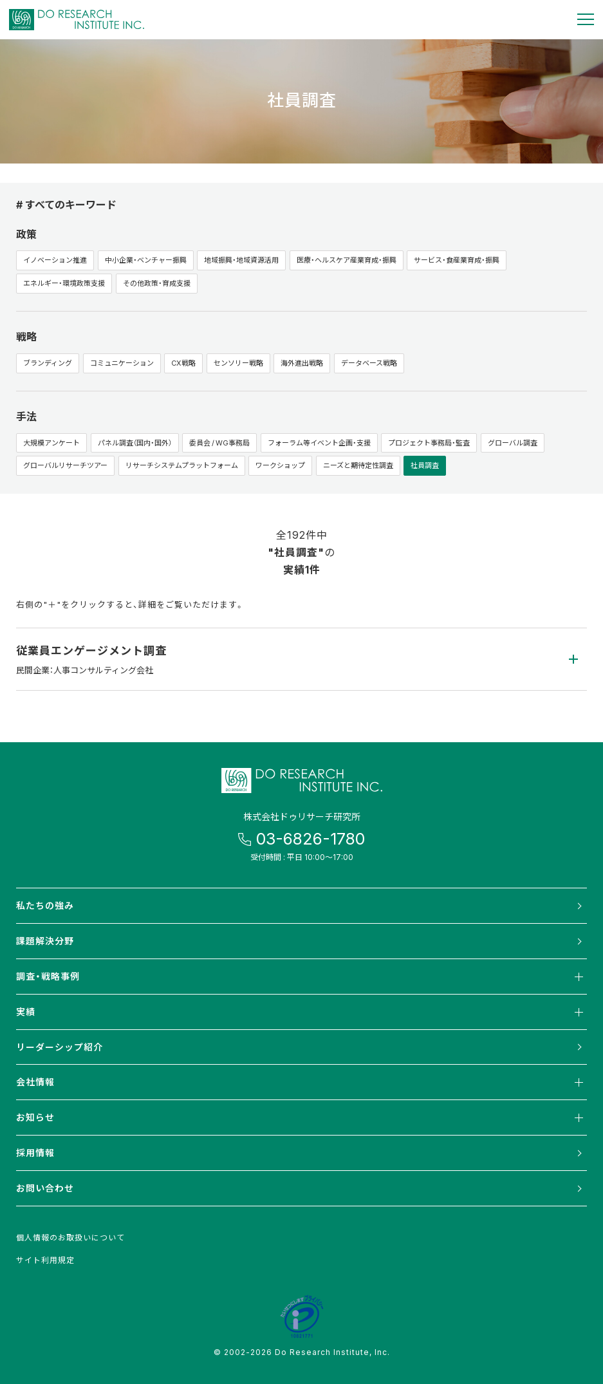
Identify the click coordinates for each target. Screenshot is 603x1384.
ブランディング (47, 362)
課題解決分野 (45, 940)
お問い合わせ (45, 1187)
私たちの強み (45, 905)
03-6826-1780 (310, 838)
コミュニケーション (122, 362)
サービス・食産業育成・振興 (456, 259)
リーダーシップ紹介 (59, 1046)
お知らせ (301, 1117)
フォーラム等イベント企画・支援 (319, 442)
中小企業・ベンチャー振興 (146, 259)
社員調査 (425, 465)
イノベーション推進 (55, 259)
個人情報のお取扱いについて (70, 1237)
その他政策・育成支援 (156, 282)
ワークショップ (280, 465)
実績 (301, 1012)
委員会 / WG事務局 (219, 442)
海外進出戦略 (302, 362)
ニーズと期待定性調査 (358, 465)
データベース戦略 (369, 362)
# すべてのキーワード (66, 204)
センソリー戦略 (238, 362)
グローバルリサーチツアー (65, 465)
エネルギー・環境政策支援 (64, 282)
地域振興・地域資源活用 (241, 259)
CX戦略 (183, 362)
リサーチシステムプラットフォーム (181, 465)
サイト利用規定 (45, 1260)
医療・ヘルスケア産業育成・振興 (346, 259)
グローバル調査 (512, 442)
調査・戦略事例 (301, 976)
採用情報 (35, 1152)
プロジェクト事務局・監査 (429, 442)
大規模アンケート (51, 442)
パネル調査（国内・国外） (135, 442)
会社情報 (301, 1082)
